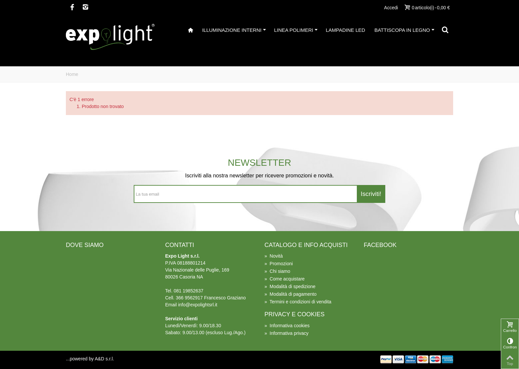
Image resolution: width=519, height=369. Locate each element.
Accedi (391, 7)
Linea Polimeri (296, 30)
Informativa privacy (286, 333)
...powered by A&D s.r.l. (90, 358)
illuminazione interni (234, 30)
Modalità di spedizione (289, 286)
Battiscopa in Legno (404, 30)
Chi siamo (277, 271)
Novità (273, 256)
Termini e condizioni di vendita (297, 301)
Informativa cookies (286, 325)
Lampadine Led (345, 30)
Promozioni (278, 263)
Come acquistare (284, 278)
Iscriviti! (371, 193)
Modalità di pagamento (290, 294)
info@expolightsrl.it (197, 304)
